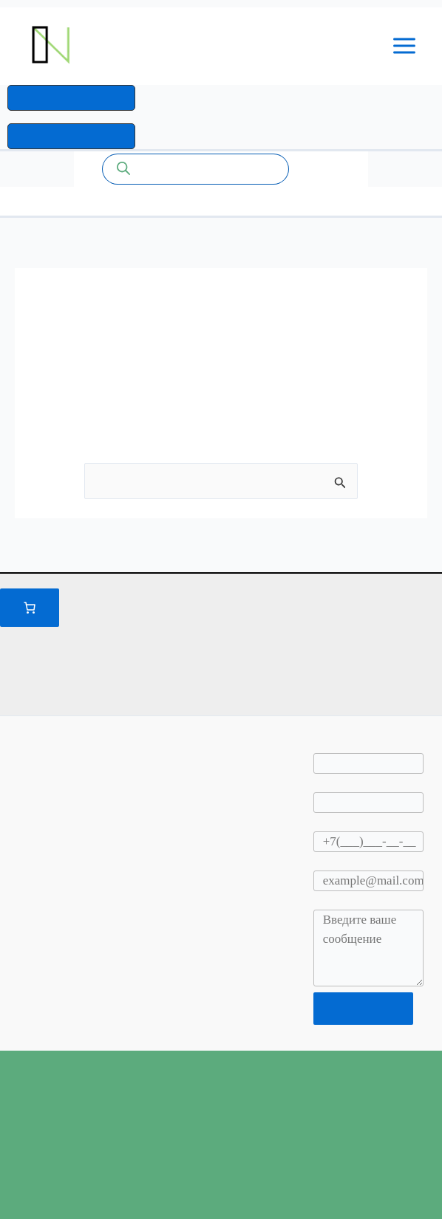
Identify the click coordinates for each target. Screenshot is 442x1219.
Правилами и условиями (366, 605)
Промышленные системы (194, 46)
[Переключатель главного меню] (405, 46)
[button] (71, 99)
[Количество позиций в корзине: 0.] (29, 607)
